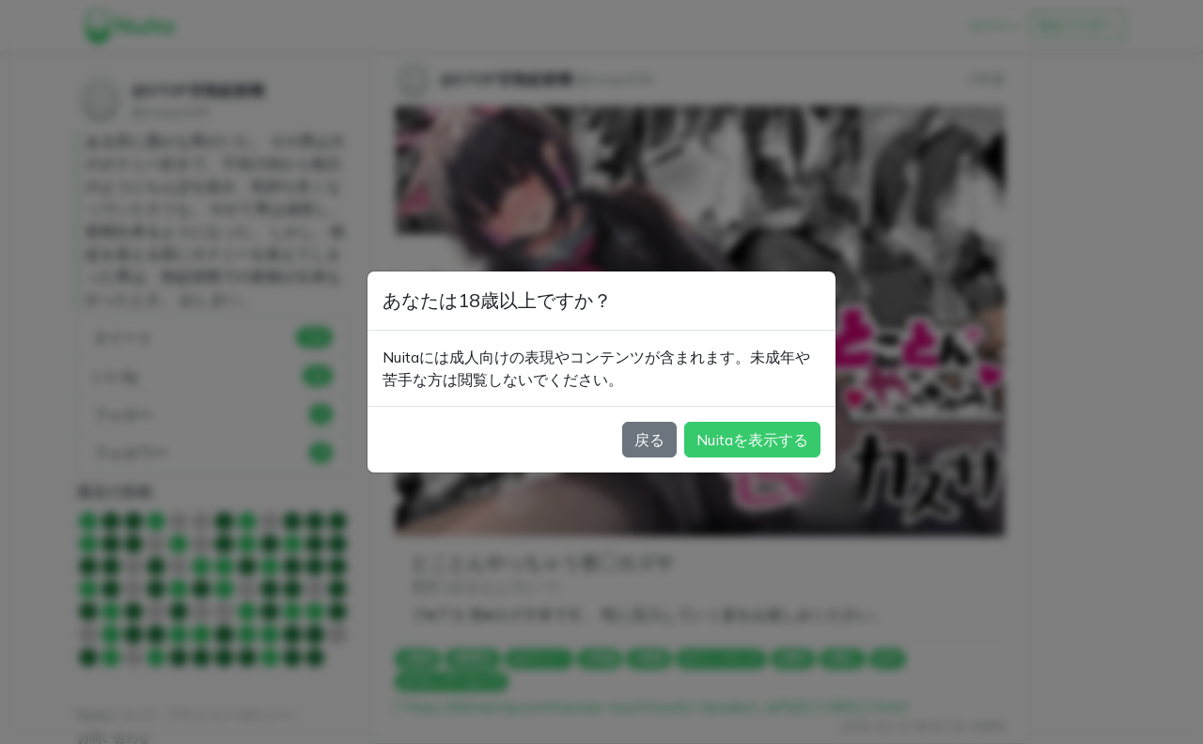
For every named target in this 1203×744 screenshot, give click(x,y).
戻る (649, 439)
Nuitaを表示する (752, 439)
